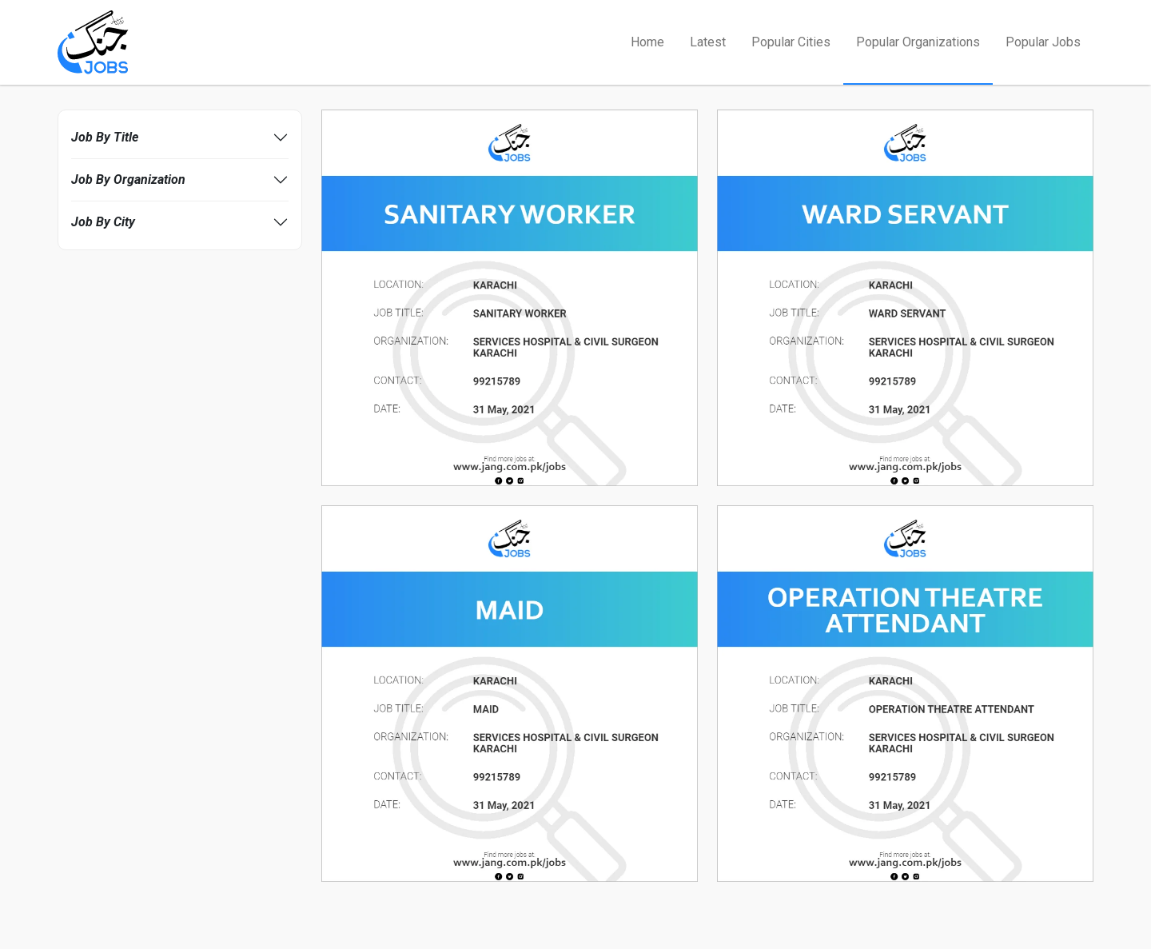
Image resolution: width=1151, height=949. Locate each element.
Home (647, 42)
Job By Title (104, 137)
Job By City (103, 221)
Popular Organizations (918, 42)
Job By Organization (128, 179)
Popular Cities (790, 42)
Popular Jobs (1043, 42)
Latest (708, 42)
